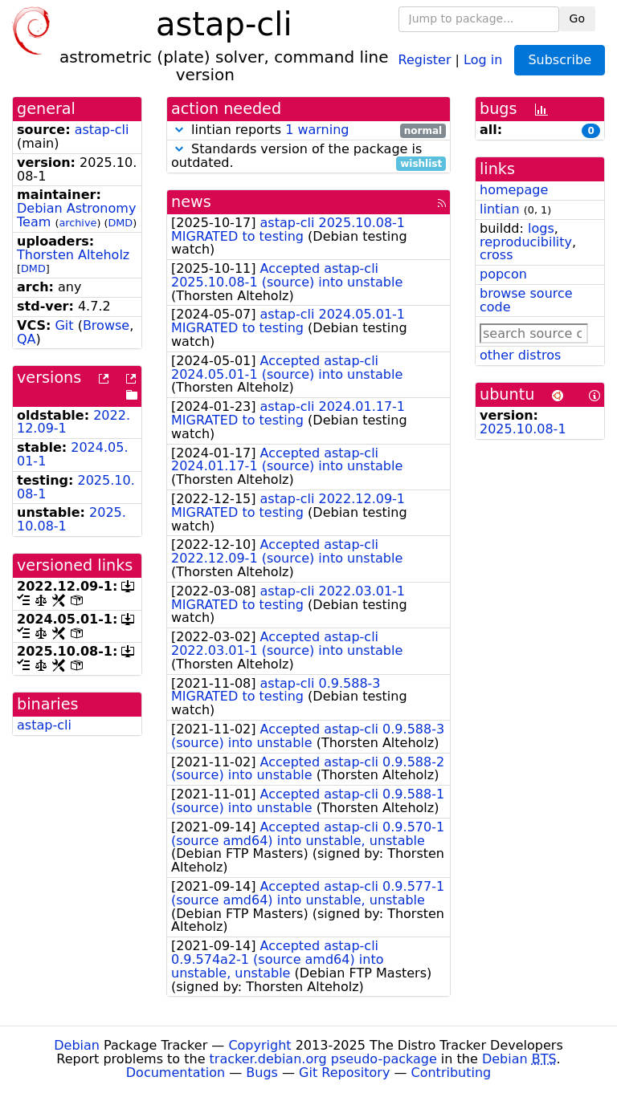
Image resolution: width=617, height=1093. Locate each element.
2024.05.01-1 (73, 454)
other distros (520, 355)
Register (425, 59)
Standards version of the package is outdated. (308, 156)
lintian (500, 209)
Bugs (262, 1072)
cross (496, 254)
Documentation (175, 1072)
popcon (503, 274)
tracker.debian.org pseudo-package (323, 1059)
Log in (483, 59)
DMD (120, 223)
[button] (179, 129)
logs (541, 228)
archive (77, 223)
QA (26, 339)
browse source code (526, 300)
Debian (77, 1045)
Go (577, 18)
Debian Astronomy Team (76, 215)
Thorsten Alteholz (73, 254)
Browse (106, 325)
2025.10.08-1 (523, 429)
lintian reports (308, 130)
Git (64, 325)
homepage (514, 189)
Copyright (259, 1045)
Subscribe (559, 59)
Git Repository (344, 1072)
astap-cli (102, 129)
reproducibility (526, 242)
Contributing (451, 1072)
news (191, 202)
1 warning (317, 129)
